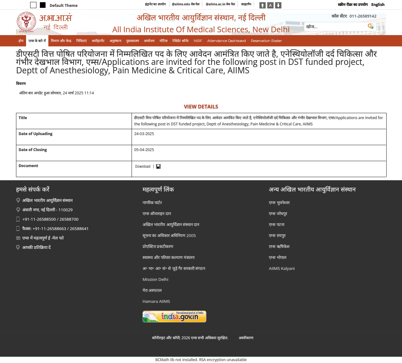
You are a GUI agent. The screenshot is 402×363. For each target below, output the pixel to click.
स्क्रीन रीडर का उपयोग (353, 4)
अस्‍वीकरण (246, 337)
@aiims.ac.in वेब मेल (220, 4)
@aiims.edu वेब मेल (186, 4)
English (378, 4)
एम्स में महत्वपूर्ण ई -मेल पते (42, 238)
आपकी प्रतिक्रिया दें (36, 247)
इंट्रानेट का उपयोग (156, 4)
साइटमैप (246, 4)
